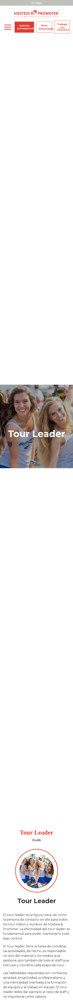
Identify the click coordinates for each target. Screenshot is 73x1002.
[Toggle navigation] (7, 27)
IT (33, 3)
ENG (39, 3)
